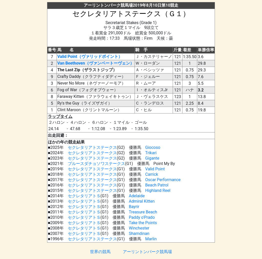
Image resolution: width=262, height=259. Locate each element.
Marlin (151, 238)
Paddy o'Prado (142, 217)
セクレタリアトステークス (92, 147)
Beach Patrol (157, 185)
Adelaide (137, 195)
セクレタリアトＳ (84, 195)
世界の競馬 (100, 251)
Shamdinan (139, 233)
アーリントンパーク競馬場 (147, 251)
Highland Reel (157, 190)
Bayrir (134, 206)
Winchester (139, 228)
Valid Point (155, 169)
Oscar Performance (163, 179)
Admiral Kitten (142, 201)
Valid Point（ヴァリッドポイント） (89, 56)
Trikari (151, 152)
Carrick (151, 174)
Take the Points (143, 222)
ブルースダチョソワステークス (96, 163)
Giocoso (152, 147)
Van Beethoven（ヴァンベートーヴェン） (95, 63)
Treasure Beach (143, 212)
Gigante (152, 158)
